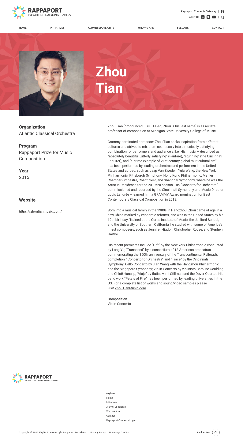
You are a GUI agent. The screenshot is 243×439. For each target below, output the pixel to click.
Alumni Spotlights (101, 28)
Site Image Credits (119, 432)
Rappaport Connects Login (121, 420)
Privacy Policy (98, 432)
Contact (218, 28)
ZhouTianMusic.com (130, 288)
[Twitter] (208, 17)
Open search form (222, 17)
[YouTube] (214, 17)
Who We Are (146, 28)
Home (23, 28)
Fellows (183, 28)
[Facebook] (203, 17)
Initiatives (57, 28)
